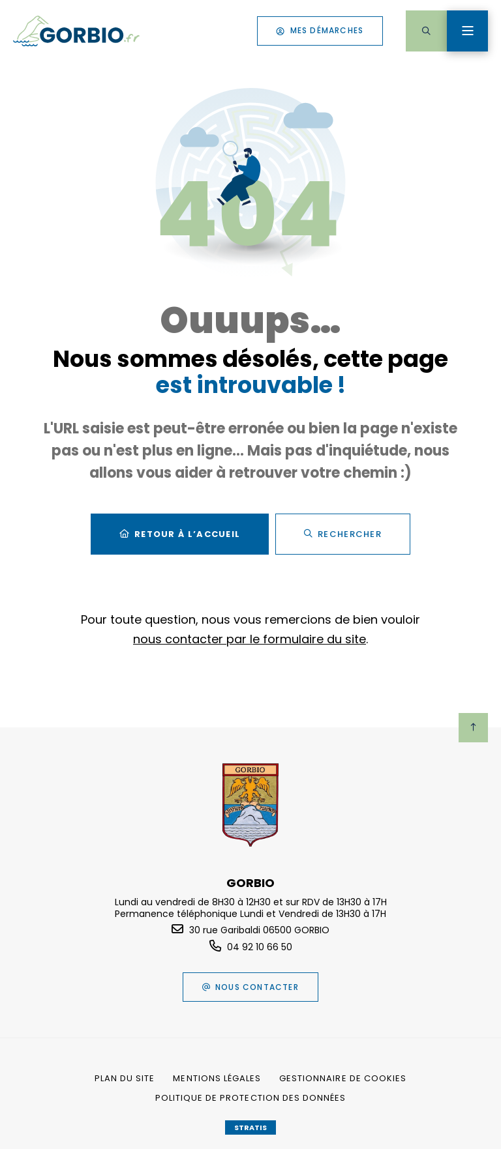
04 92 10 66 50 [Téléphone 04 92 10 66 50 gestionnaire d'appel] (259, 946)
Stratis (250, 1127)
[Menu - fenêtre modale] (467, 30)
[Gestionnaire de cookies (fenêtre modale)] (342, 1078)
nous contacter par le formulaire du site (249, 639)
